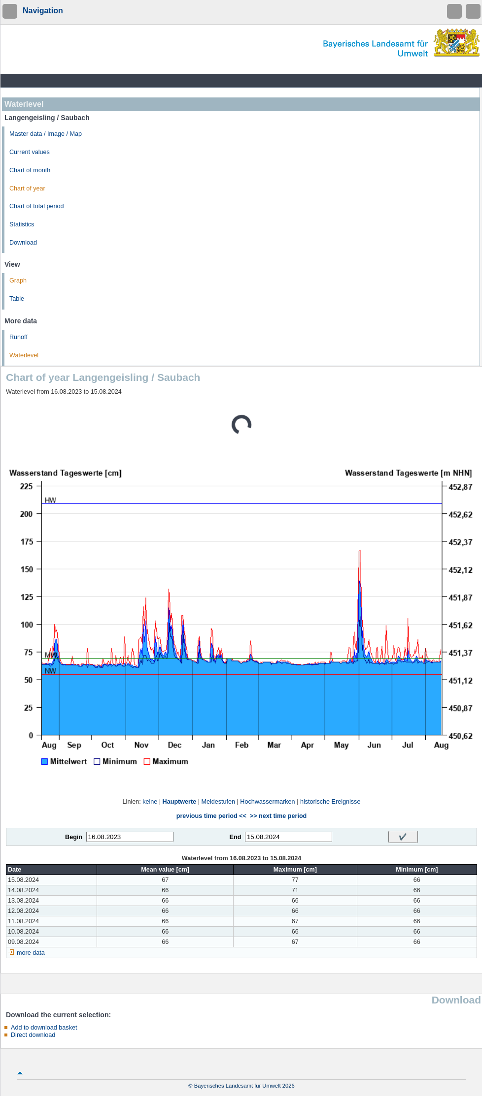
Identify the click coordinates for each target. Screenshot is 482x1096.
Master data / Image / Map (45, 133)
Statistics (21, 224)
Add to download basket (44, 1027)
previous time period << (211, 816)
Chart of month (29, 170)
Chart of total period (36, 206)
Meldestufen (218, 801)
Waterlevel (23, 355)
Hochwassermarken (267, 801)
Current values (29, 152)
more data (31, 952)
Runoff (18, 337)
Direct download (33, 1035)
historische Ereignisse (330, 801)
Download (23, 242)
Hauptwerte (180, 801)
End (235, 837)
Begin (73, 837)
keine (149, 801)
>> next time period (278, 816)
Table (16, 298)
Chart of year (27, 188)
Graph (18, 280)
